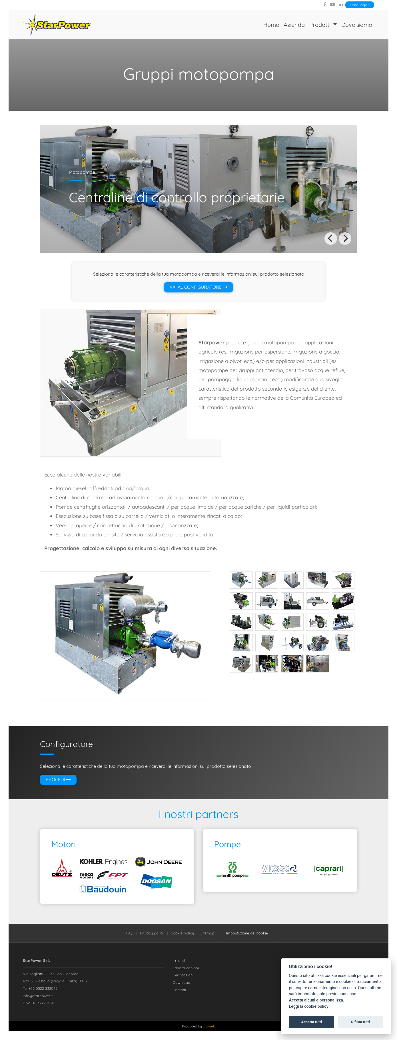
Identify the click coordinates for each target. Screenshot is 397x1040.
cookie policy (316, 1006)
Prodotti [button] (320, 24)
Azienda (293, 24)
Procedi (58, 779)
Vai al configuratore (198, 287)
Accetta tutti (311, 1022)
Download (181, 982)
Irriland (179, 960)
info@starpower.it (38, 995)
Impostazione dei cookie (247, 933)
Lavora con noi (186, 968)
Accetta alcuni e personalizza (316, 1000)
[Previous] (330, 238)
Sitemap (207, 933)
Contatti (179, 990)
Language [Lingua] (358, 5)
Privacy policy (152, 933)
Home (271, 24)
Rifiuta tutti (360, 1022)
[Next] (345, 238)
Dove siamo (356, 24)
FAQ (129, 933)
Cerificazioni (183, 975)
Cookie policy (182, 933)
